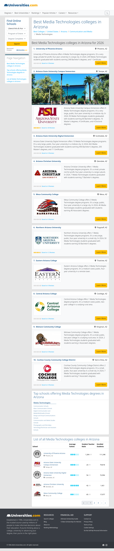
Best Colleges (39, 31)
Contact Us (87, 519)
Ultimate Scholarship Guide (69, 519)
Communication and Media (81, 31)
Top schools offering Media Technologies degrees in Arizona (16, 72)
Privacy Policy (88, 522)
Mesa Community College (47, 194)
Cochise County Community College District (56, 360)
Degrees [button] (7, 13)
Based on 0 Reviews (48, 63)
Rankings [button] (35, 13)
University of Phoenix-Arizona (49, 48)
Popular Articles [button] (49, 13)
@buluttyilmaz (45, 103)
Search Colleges (49, 519)
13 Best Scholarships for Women (71, 522)
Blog (45, 522)
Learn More (101, 63)
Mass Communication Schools (43, 408)
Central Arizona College (46, 293)
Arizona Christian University (48, 161)
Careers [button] (62, 13)
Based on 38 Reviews (48, 128)
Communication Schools (41, 406)
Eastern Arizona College (46, 260)
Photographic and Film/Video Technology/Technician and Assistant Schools (45, 427)
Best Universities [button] (21, 13)
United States (52, 31)
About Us (47, 525)
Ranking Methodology (51, 528)
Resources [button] (72, 13)
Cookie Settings (89, 528)
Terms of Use (88, 525)
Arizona (64, 31)
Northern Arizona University (48, 227)
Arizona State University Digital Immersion (55, 136)
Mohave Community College (48, 327)
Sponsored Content (10, 49)
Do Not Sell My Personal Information (95, 530)
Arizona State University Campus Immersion (55, 71)
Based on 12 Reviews (48, 252)
